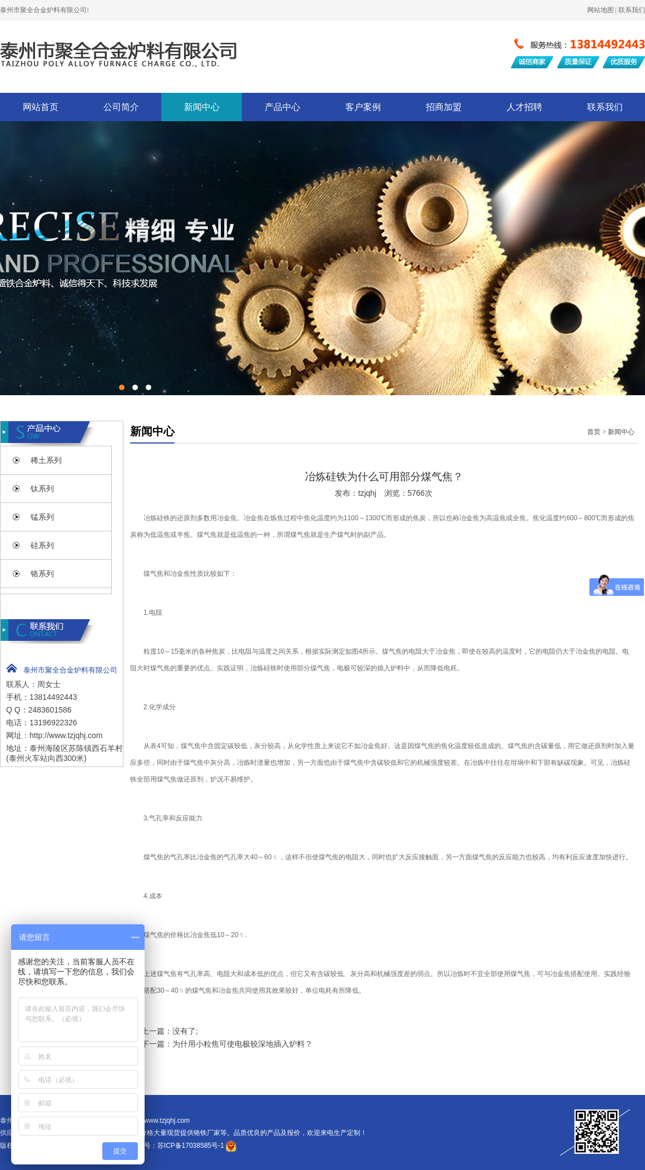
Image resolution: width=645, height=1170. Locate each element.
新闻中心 (202, 107)
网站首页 (40, 107)
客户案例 (363, 107)
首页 (594, 432)
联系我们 (605, 107)
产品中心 (282, 107)
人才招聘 (524, 107)
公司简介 (121, 107)
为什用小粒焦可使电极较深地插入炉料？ (242, 1043)
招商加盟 (444, 107)
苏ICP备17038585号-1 (190, 1145)
